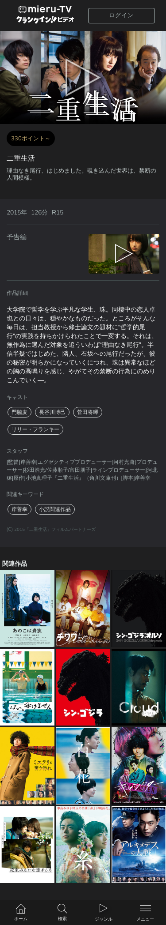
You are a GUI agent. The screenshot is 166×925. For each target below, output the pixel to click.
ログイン (121, 15)
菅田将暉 (87, 412)
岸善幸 (19, 509)
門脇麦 (19, 412)
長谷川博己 (52, 412)
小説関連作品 (55, 509)
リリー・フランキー (35, 429)
